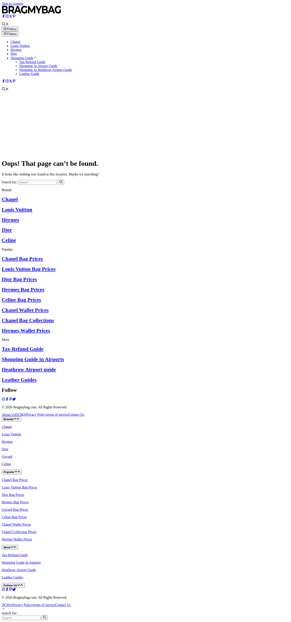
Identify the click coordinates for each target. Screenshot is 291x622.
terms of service (57, 414)
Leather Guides (19, 380)
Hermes (16, 50)
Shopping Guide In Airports (21, 562)
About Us (8, 414)
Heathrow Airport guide (29, 369)
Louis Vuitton (20, 46)
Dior (14, 53)
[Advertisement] (145, 124)
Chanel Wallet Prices (25, 310)
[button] (5, 24)
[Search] (61, 182)
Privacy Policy (36, 414)
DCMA (20, 414)
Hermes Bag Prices (23, 289)
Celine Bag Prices (21, 300)
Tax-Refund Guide (32, 62)
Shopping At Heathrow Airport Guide (45, 70)
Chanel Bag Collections (28, 320)
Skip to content (12, 3)
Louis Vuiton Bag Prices (29, 269)
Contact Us (76, 414)
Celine (9, 240)
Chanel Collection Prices (19, 532)
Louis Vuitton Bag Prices (19, 487)
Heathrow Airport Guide (19, 570)
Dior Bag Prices (19, 279)
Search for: (9, 613)
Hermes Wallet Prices (26, 330)
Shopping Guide (24, 58)
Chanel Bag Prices (22, 259)
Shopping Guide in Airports (33, 359)
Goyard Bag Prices (15, 509)
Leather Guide (29, 74)
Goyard (7, 456)
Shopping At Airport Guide (38, 66)
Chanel (15, 42)
